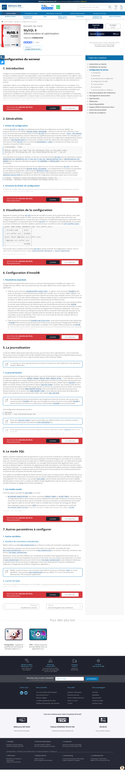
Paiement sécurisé (73, 703)
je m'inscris (92, 687)
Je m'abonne (70, 108)
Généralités (96, 76)
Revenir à (32, 48)
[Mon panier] (115, 7)
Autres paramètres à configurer (103, 90)
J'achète (53, 108)
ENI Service (11, 764)
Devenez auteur (97, 712)
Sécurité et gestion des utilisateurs (60, 616)
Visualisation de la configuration (103, 78)
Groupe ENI (67, 750)
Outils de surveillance (97, 113)
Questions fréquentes (74, 701)
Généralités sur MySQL (98, 64)
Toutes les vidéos (97, 709)
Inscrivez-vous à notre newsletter (40, 687)
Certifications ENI (97, 764)
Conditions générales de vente (46, 709)
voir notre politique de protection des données (42, 688)
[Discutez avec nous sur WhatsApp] (58, 7)
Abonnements (96, 706)
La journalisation (98, 84)
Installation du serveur (29, 616)
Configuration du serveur (98, 70)
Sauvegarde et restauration (99, 96)
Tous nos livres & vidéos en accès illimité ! (62, 1)
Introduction (97, 73)
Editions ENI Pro (41, 764)
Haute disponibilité (96, 104)
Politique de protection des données (47, 712)
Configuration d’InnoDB (100, 81)
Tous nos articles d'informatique (46, 701)
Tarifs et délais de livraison (75, 706)
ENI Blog (10, 750)
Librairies (95, 701)
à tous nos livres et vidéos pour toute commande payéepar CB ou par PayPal (50, 676)
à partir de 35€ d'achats (74, 675)
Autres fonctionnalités (97, 110)
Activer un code (72, 709)
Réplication (93, 101)
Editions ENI (12, 7)
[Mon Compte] (121, 7)
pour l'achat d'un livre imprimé (26, 675)
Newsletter (95, 703)
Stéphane (33, 38)
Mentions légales (41, 706)
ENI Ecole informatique (43, 750)
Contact (69, 712)
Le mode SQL (97, 87)
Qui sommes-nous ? (42, 703)
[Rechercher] (109, 7)
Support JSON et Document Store (101, 107)
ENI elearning (68, 764)
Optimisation (94, 98)
